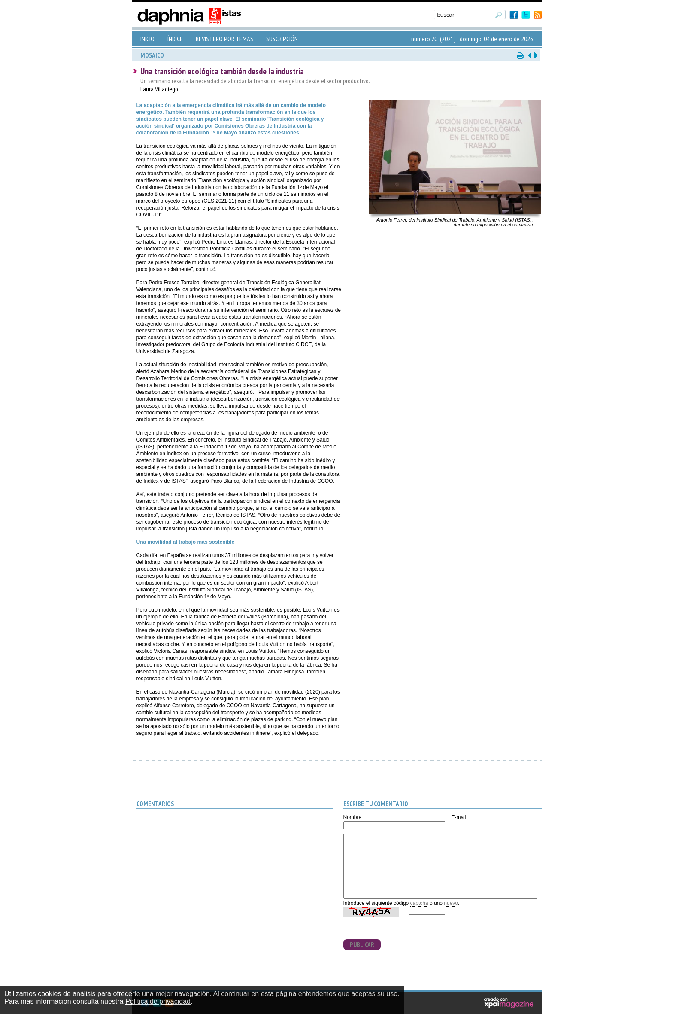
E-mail (458, 817)
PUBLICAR (362, 945)
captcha (419, 903)
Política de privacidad (158, 1001)
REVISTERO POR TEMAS (224, 38)
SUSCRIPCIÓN (282, 38)
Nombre (352, 817)
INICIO (147, 38)
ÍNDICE (175, 38)
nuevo (451, 903)
